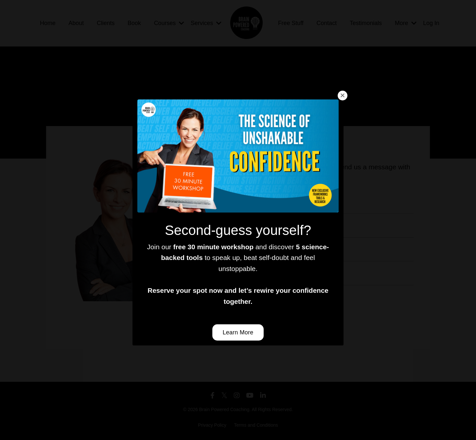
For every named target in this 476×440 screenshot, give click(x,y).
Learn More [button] (238, 332)
